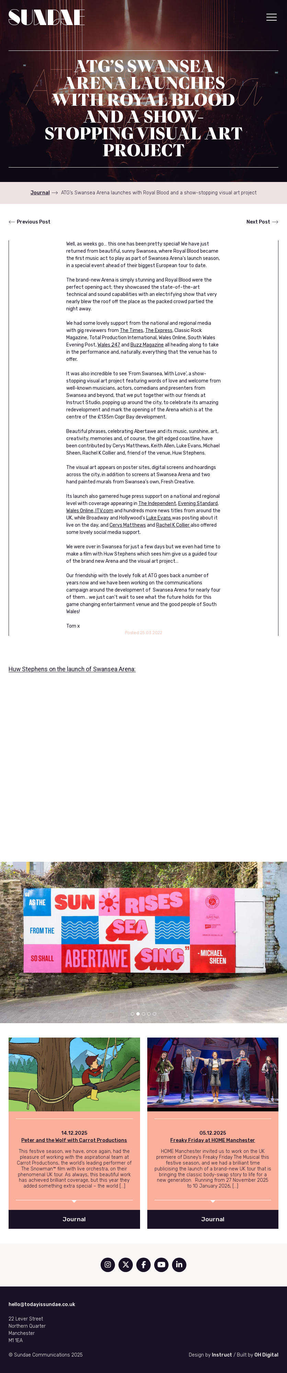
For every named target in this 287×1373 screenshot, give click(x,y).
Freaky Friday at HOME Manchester (212, 1140)
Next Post (258, 222)
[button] (271, 17)
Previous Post (33, 222)
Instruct (222, 1355)
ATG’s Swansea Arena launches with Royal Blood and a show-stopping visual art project (158, 193)
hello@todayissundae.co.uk (42, 1304)
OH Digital (266, 1355)
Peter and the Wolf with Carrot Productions (74, 1140)
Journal (40, 193)
